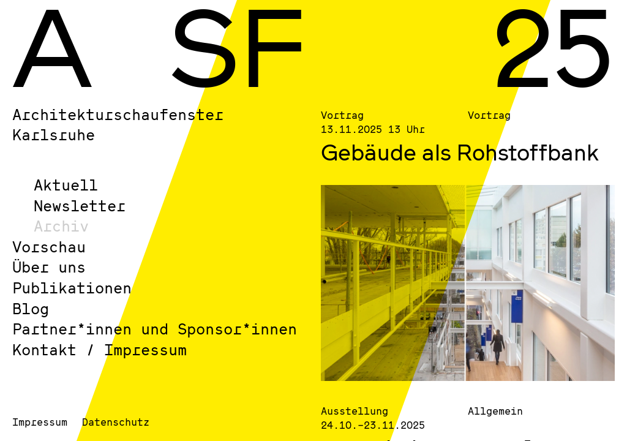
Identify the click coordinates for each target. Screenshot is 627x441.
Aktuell (66, 185)
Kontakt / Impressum (99, 349)
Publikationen (72, 287)
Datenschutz (115, 422)
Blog (30, 308)
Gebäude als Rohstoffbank (460, 151)
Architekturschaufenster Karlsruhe (117, 124)
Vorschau (49, 246)
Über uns (49, 267)
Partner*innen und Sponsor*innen (154, 328)
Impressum (39, 422)
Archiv (61, 226)
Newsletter (80, 205)
